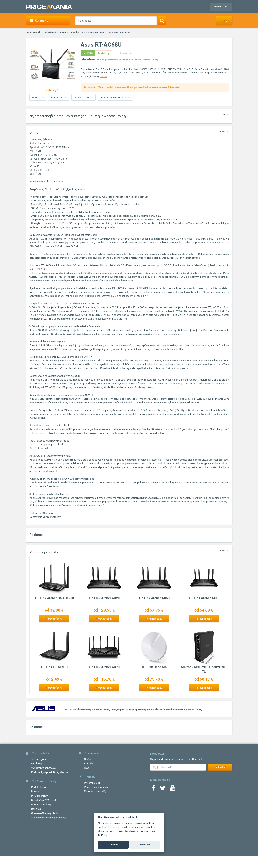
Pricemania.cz (92, 782)
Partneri (35, 791)
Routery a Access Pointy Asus (99, 709)
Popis (36, 97)
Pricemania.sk (33, 32)
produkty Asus (144, 709)
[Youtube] (172, 789)
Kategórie (39, 20)
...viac (103, 76)
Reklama (36, 808)
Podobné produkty (113, 97)
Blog (224, 20)
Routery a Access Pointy (98, 32)
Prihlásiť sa (221, 6)
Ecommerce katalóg (95, 791)
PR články (36, 763)
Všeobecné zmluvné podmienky (48, 817)
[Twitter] (163, 789)
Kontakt (88, 763)
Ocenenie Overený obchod (45, 813)
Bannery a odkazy (41, 804)
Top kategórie (38, 759)
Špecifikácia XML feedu (44, 800)
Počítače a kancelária (55, 32)
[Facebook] (153, 789)
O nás (87, 759)
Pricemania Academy (96, 787)
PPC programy (39, 795)
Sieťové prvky (76, 32)
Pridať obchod (39, 787)
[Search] (162, 20)
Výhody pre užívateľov (43, 767)
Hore (222, 114)
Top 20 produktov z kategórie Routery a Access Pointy (127, 59)
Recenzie (57, 97)
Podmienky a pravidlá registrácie (49, 772)
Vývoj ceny (81, 97)
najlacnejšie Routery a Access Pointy (181, 709)
